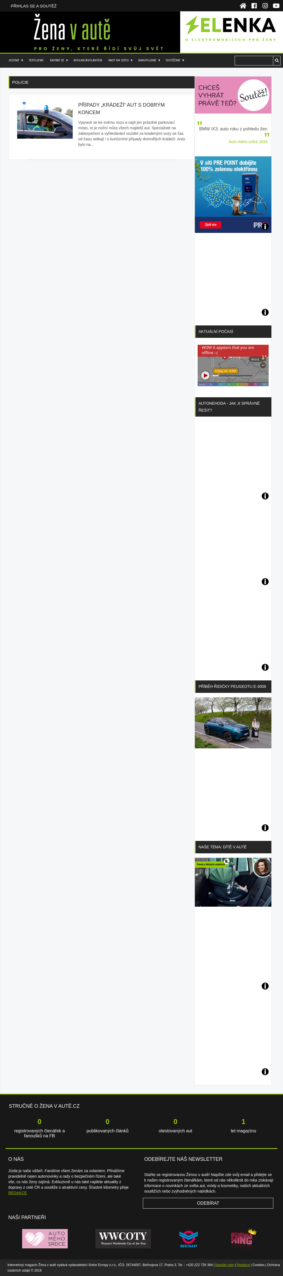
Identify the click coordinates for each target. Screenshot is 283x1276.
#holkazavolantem (88, 60)
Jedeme (14, 60)
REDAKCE (17, 1193)
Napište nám (224, 1265)
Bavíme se (57, 60)
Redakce (243, 1265)
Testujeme (36, 60)
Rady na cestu (118, 60)
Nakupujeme (147, 60)
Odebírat (208, 1203)
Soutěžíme (173, 60)
